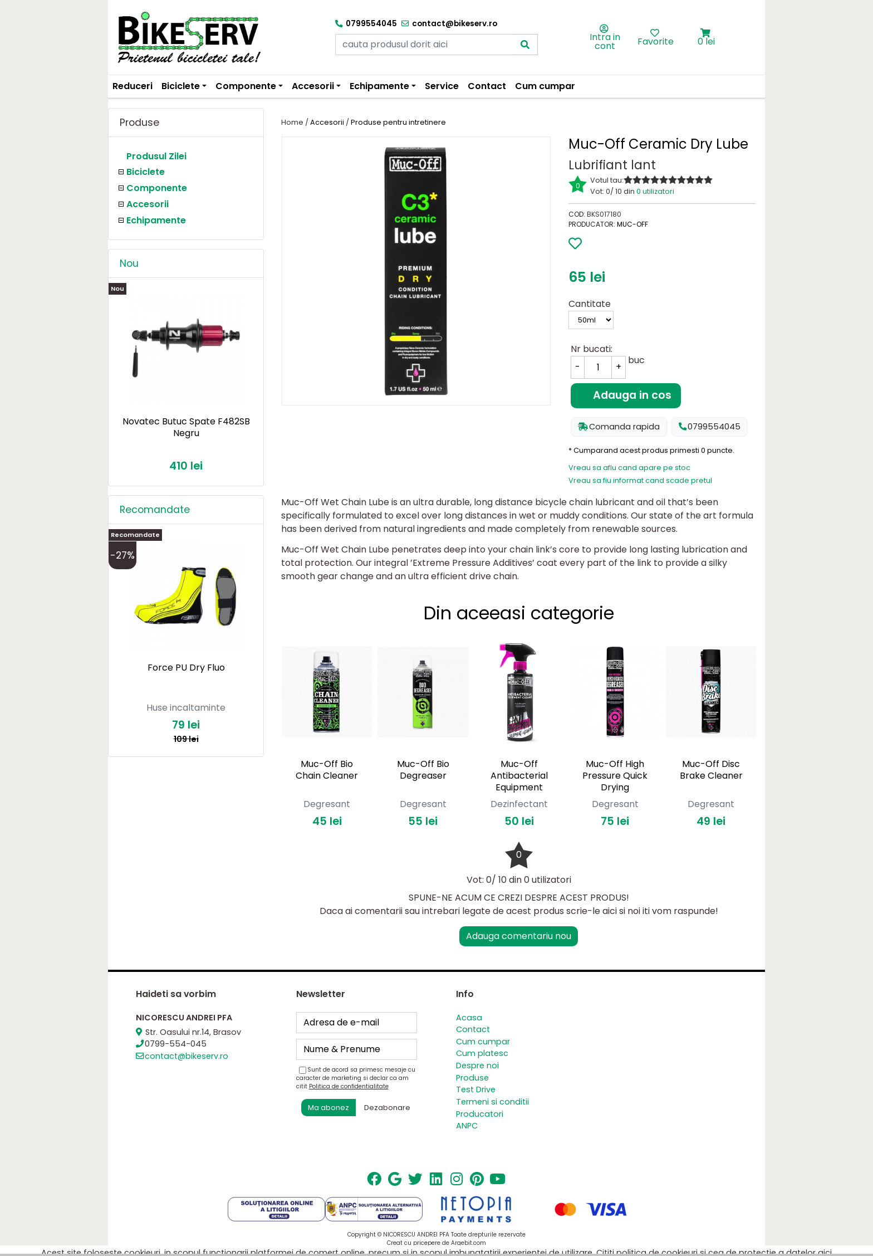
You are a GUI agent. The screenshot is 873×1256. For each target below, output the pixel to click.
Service (442, 86)
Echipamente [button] (379, 86)
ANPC (467, 1125)
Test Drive (476, 1089)
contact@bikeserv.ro (186, 1056)
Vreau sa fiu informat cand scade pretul (640, 480)
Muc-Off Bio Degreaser (423, 769)
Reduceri (132, 86)
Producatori (479, 1114)
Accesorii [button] (313, 86)
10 (708, 179)
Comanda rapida (619, 426)
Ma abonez (328, 1107)
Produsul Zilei (156, 156)
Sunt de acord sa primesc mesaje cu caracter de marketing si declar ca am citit (355, 1078)
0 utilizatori (655, 191)
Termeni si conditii (492, 1101)
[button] (706, 33)
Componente (156, 188)
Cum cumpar (545, 86)
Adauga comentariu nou (518, 936)
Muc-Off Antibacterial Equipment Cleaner (519, 781)
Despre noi (477, 1065)
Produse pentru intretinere (398, 122)
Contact (487, 86)
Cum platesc (482, 1053)
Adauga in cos (625, 395)
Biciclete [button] (180, 86)
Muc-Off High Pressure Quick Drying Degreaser (615, 781)
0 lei (706, 41)
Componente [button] (245, 86)
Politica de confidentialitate (349, 1086)
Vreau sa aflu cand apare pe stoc (629, 467)
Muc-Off (632, 224)
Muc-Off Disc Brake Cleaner (711, 769)
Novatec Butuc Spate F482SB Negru (186, 427)
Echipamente (156, 220)
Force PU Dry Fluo (186, 667)
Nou (129, 263)
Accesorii (147, 204)
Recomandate (155, 509)
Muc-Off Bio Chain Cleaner (327, 769)
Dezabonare (387, 1107)
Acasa (469, 1017)
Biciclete (145, 171)
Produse (472, 1077)
